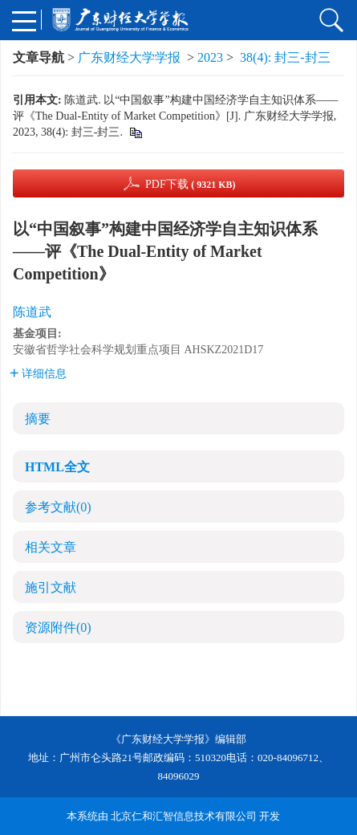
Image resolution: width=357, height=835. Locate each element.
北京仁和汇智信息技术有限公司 (184, 816)
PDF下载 (190, 184)
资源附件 (58, 627)
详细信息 (38, 374)
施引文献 (50, 587)
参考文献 (58, 507)
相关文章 (50, 547)
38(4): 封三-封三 (285, 57)
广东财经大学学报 (129, 57)
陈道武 (32, 312)
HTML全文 (57, 467)
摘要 (38, 419)
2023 (210, 57)
